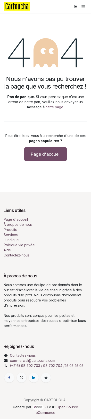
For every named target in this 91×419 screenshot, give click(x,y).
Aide (7, 250)
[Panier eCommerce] (75, 6)
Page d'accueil (45, 154)
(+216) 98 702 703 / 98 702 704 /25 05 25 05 (46, 366)
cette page (54, 107)
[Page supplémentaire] (46, 378)
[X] (21, 378)
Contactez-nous (16, 255)
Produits (10, 230)
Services (11, 235)
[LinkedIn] (34, 378)
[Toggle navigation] (83, 6)
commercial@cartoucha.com (32, 360)
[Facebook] (9, 378)
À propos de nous (18, 224)
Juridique (11, 240)
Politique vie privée (19, 245)
